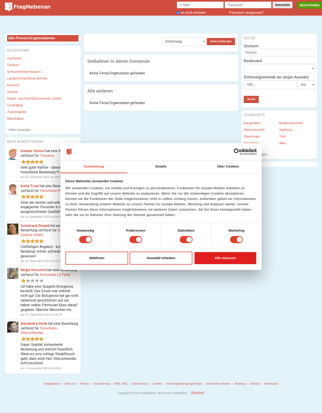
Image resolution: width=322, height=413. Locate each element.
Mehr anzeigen (20, 130)
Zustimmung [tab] (94, 166)
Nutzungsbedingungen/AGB (184, 383)
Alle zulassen (225, 258)
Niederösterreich (291, 123)
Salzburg (285, 130)
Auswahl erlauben (161, 258)
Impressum (271, 383)
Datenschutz (140, 383)
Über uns (70, 383)
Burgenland (252, 123)
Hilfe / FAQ (120, 383)
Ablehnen (96, 258)
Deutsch (197, 393)
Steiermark (252, 136)
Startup (12, 92)
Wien (282, 143)
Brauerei (13, 85)
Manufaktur (15, 118)
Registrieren (310, 5)
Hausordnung (101, 383)
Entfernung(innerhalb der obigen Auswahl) (276, 77)
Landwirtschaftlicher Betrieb (27, 78)
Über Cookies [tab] (228, 166)
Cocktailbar (15, 105)
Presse (84, 383)
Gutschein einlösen (218, 383)
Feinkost (13, 65)
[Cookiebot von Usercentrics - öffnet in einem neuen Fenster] (237, 151)
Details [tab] (161, 166)
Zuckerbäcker (17, 112)
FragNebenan (52, 383)
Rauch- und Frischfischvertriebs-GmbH (34, 98)
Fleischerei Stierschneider (39, 330)
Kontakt (255, 383)
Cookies (158, 383)
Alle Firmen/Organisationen (31, 38)
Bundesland (253, 61)
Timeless (47, 155)
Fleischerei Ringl (53, 191)
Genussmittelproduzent (24, 71)
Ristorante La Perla (55, 275)
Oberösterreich (254, 130)
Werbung (240, 383)
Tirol (282, 136)
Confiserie (14, 58)
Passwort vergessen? (246, 12)
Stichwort (251, 46)
